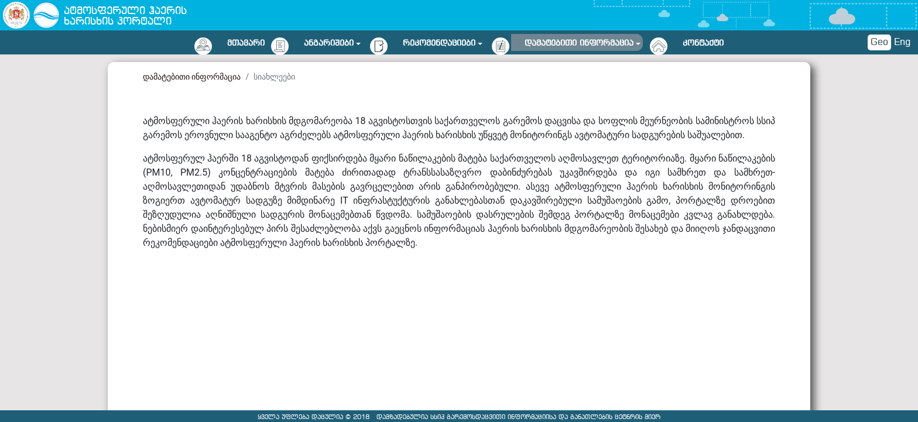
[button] (332, 41)
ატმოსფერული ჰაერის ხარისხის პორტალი (125, 17)
